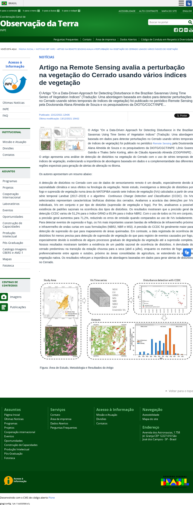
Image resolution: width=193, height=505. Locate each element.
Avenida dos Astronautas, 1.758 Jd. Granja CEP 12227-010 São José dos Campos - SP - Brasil (161, 436)
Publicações (18, 307)
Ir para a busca (51, 10)
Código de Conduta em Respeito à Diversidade (167, 39)
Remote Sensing (162, 143)
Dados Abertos (128, 39)
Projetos (9, 427)
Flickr (186, 30)
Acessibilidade (127, 10)
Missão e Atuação (106, 415)
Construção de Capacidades (20, 445)
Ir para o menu (31, 10)
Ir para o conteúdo (10, 10)
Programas (10, 423)
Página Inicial (26, 49)
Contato (87, 39)
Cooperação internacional (19, 432)
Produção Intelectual (16, 449)
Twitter (181, 30)
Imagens (16, 297)
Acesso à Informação (15, 64)
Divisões (101, 419)
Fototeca (9, 458)
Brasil (12, 3)
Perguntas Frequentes (66, 39)
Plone (52, 497)
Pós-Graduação (13, 453)
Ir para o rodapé (71, 10)
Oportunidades (13, 440)
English (187, 10)
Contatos (101, 423)
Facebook (176, 30)
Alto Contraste (148, 10)
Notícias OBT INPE (45, 49)
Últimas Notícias (14, 419)
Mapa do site (169, 10)
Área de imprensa (106, 39)
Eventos (9, 436)
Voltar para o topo (181, 391)
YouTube (191, 30)
